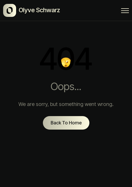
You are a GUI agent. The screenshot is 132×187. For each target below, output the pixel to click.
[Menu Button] (125, 11)
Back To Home (66, 122)
